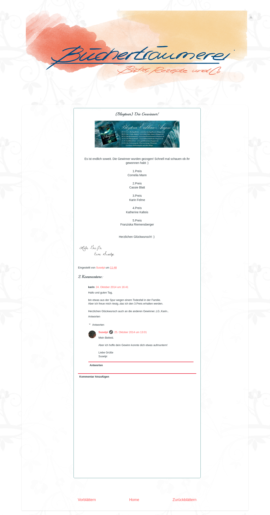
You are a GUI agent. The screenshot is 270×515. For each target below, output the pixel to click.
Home (134, 500)
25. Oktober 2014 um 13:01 (130, 332)
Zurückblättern (184, 500)
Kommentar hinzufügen (94, 376)
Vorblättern (87, 500)
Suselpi (103, 332)
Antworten (94, 316)
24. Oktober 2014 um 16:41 (112, 287)
